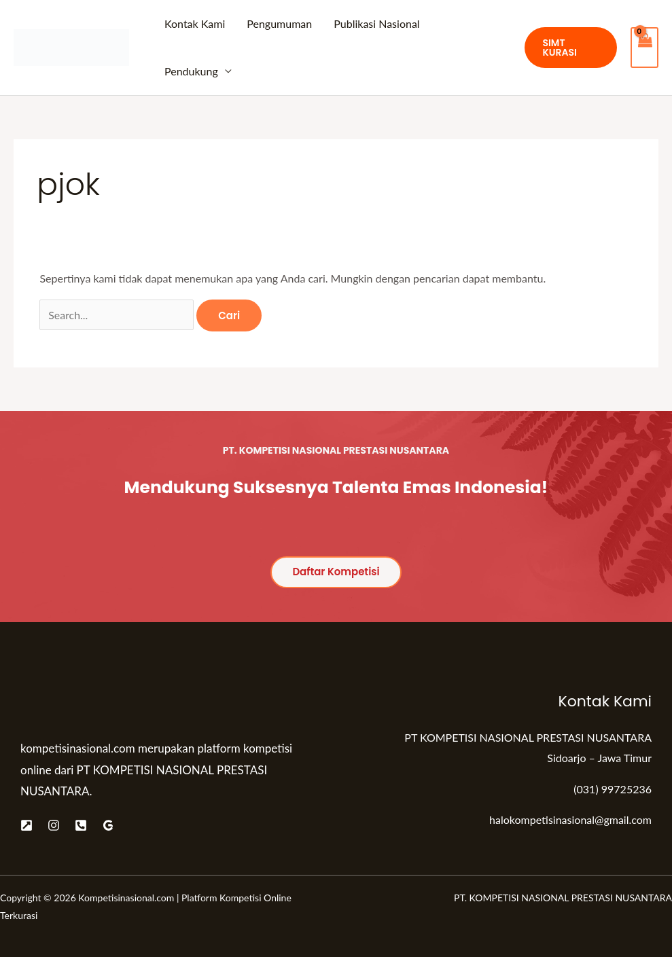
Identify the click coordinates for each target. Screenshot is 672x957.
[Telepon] (81, 825)
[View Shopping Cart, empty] (644, 47)
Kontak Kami (194, 23)
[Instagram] (54, 825)
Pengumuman (279, 23)
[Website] (26, 825)
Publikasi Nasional (376, 23)
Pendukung (191, 71)
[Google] (108, 825)
